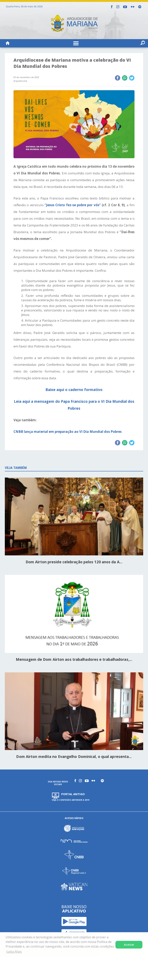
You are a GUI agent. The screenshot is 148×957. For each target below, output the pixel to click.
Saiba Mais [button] (14, 951)
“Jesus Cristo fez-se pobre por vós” (73, 205)
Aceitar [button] (129, 944)
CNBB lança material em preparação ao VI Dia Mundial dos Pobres (67, 431)
